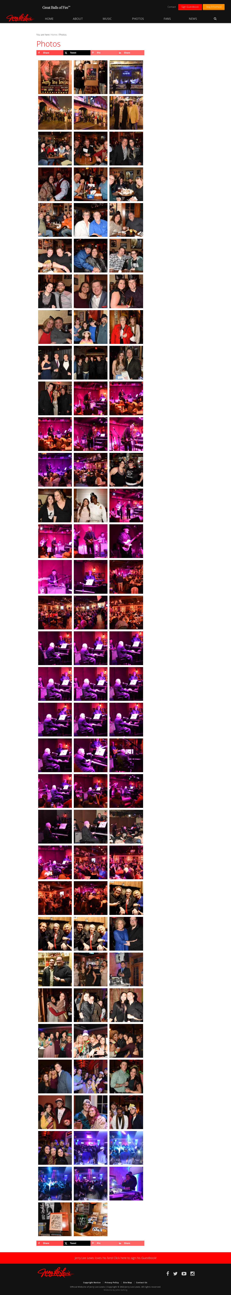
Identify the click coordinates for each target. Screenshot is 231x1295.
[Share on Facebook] (49, 52)
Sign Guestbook (190, 6)
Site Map (127, 1282)
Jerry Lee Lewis (20, 18)
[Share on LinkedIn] (130, 52)
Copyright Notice (92, 1282)
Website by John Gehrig (115, 1290)
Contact (171, 6)
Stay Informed (213, 6)
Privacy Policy (112, 1282)
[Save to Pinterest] (103, 52)
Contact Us (141, 1282)
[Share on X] (76, 52)
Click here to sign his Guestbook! (135, 1258)
